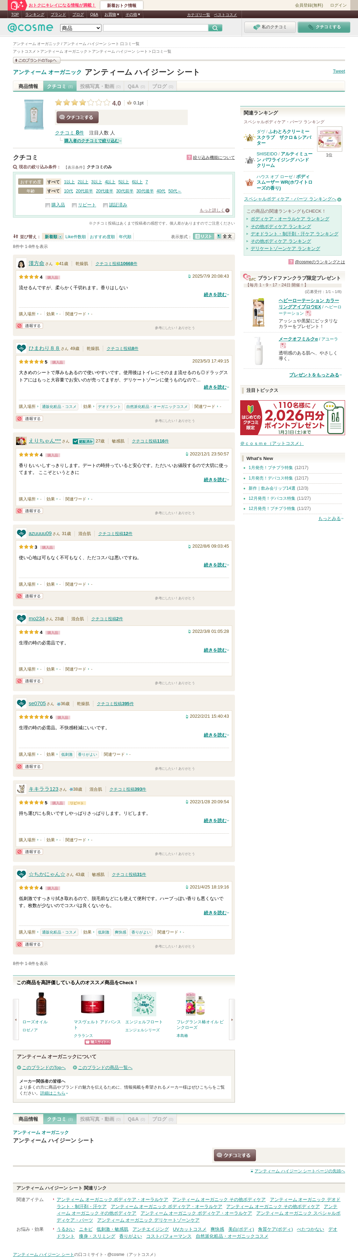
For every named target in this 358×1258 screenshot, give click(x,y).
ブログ (78, 14)
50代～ (174, 191)
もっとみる (329, 518)
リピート (87, 204)
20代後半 (104, 191)
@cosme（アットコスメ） (132, 1254)
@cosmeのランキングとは (320, 261)
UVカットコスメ (190, 1229)
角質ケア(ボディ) (275, 1229)
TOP (15, 14)
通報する (29, 326)
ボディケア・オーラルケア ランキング (290, 218)
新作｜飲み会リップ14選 (272, 488)
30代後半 (145, 191)
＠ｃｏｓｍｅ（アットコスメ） (272, 443)
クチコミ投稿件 (116, 263)
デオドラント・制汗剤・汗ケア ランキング (294, 233)
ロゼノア (30, 1030)
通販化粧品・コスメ (59, 406)
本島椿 (182, 1035)
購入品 (58, 204)
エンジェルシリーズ (142, 1030)
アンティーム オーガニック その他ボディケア (219, 1199)
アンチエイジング (151, 1229)
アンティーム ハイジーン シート (142, 72)
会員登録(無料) (309, 5)
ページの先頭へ (300, 1171)
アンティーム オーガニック (47, 72)
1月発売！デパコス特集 (271, 478)
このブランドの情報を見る (36, 60)
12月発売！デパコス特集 (272, 498)
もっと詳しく (212, 210)
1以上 (69, 182)
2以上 (83, 182)
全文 (224, 236)
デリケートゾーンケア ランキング (285, 248)
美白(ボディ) (241, 1229)
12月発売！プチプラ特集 (272, 508)
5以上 (124, 182)
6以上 (137, 182)
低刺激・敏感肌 (112, 1229)
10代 (68, 191)
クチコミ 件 (69, 133)
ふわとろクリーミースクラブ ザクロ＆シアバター (284, 137)
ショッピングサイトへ (98, 1042)
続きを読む (215, 294)
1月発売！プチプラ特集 (271, 467)
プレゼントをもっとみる (314, 375)
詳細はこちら (52, 1093)
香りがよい (87, 754)
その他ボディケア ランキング (281, 226)
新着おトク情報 (121, 5)
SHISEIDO (267, 154)
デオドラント (109, 406)
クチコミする (78, 117)
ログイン (338, 5)
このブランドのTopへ (44, 1067)
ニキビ (86, 1229)
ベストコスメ (225, 15)
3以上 (96, 182)
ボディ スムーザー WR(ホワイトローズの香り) (285, 182)
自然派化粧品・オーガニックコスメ (157, 406)
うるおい (66, 1229)
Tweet (339, 71)
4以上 (110, 182)
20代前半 (84, 191)
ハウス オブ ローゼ (275, 176)
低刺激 (67, 754)
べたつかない (310, 1229)
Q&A (94, 14)
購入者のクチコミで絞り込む (91, 140)
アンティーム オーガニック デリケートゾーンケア (148, 1220)
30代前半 (125, 191)
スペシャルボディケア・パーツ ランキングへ (290, 199)
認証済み (118, 204)
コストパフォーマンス (169, 1236)
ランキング (34, 14)
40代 (161, 191)
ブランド (58, 14)
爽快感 (120, 932)
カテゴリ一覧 (198, 15)
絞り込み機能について (214, 157)
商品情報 (28, 86)
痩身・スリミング (97, 1236)
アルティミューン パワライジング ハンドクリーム (285, 159)
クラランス (83, 1035)
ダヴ (261, 131)
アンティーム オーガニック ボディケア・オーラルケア (112, 1199)
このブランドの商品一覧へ (105, 1067)
